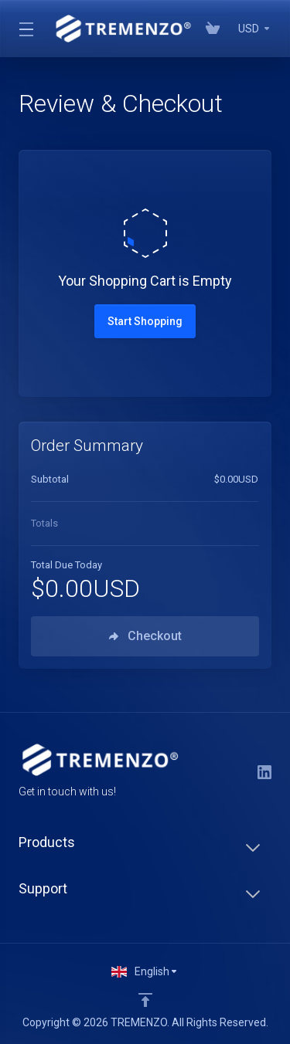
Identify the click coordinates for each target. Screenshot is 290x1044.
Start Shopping (145, 321)
